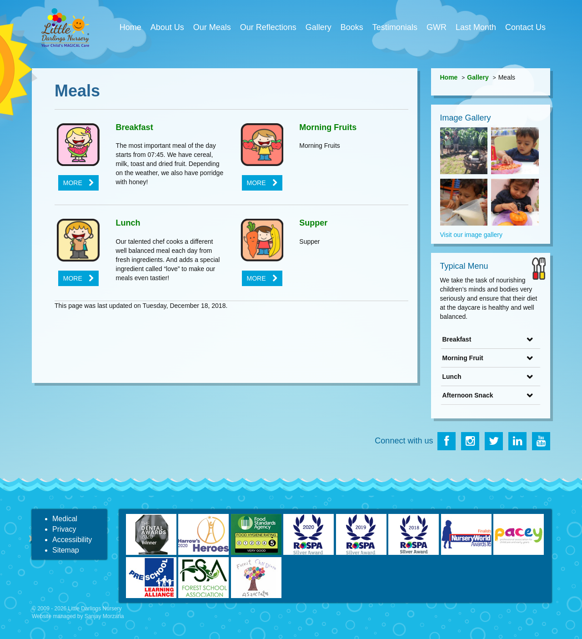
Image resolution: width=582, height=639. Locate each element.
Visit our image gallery (471, 234)
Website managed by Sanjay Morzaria (78, 616)
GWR (436, 27)
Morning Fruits (327, 127)
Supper (313, 222)
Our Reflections (268, 27)
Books (352, 27)
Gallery (318, 27)
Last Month (476, 27)
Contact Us (525, 27)
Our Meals (212, 27)
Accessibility (72, 539)
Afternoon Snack (467, 395)
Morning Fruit (462, 358)
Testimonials (394, 27)
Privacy (64, 529)
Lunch (128, 222)
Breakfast (134, 127)
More (72, 182)
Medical (64, 519)
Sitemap (65, 550)
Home (130, 27)
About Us (167, 27)
